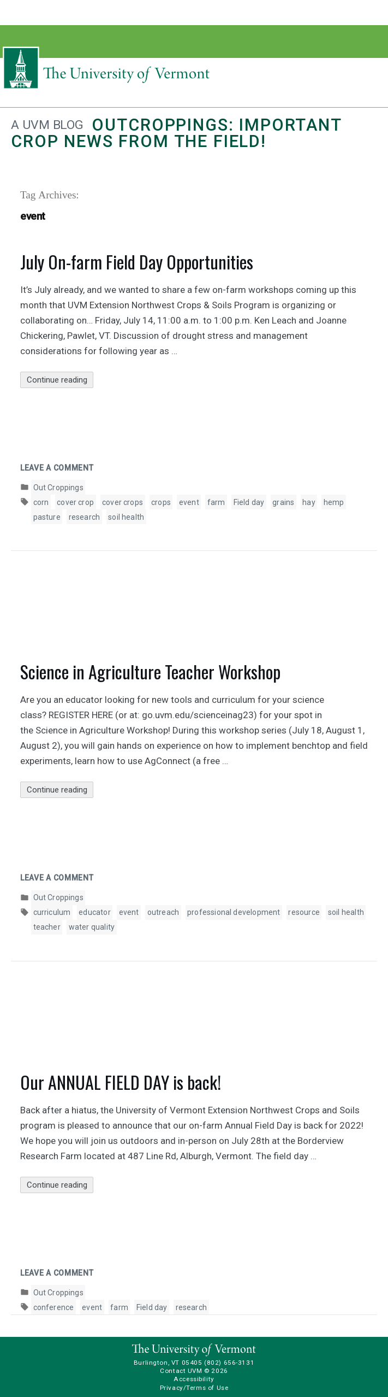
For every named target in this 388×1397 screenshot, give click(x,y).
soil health (126, 517)
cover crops (122, 502)
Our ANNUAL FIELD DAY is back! (120, 1082)
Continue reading (60, 380)
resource (303, 912)
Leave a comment (57, 467)
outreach (163, 912)
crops (161, 502)
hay (308, 502)
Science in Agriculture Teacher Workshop (150, 671)
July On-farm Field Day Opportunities (136, 261)
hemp (334, 502)
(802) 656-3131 (229, 1362)
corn (41, 502)
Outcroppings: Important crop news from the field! (176, 133)
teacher (47, 927)
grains (283, 502)
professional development (233, 912)
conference (53, 1307)
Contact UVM (181, 1371)
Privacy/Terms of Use (194, 1388)
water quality (92, 927)
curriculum (52, 912)
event (189, 502)
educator (94, 912)
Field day (249, 502)
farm (216, 502)
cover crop (75, 502)
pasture (47, 517)
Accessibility (194, 1379)
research (84, 517)
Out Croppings (58, 487)
